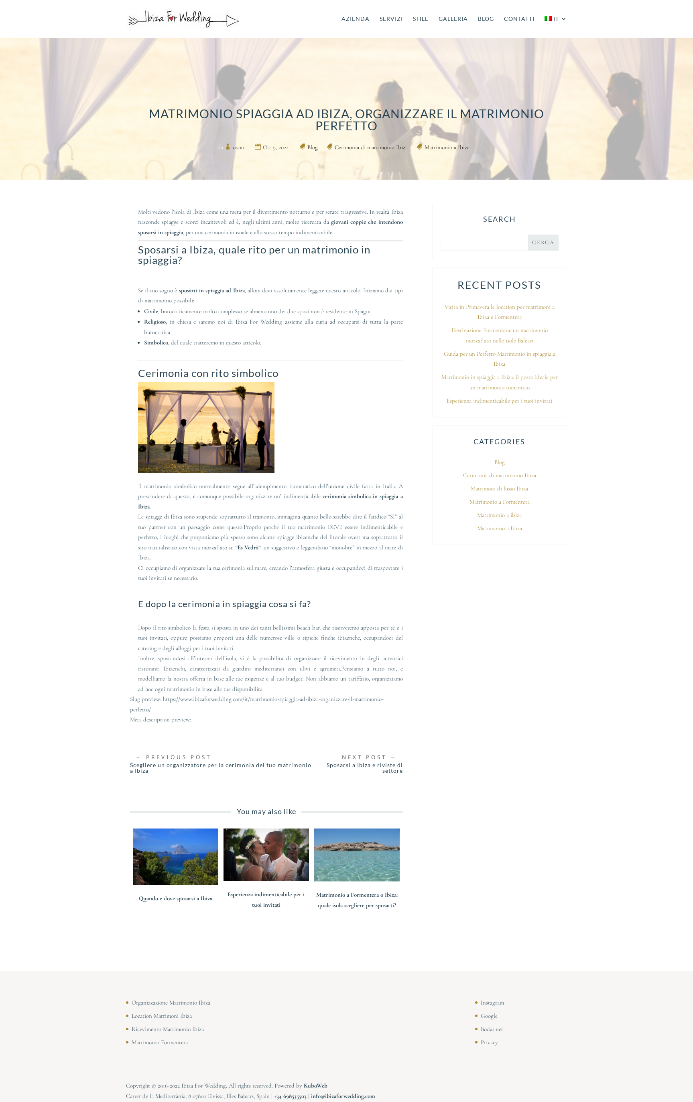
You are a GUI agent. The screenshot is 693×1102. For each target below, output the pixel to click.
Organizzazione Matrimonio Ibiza (171, 1002)
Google (489, 1015)
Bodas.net (492, 1029)
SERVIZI (391, 19)
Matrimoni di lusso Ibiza (499, 488)
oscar (238, 147)
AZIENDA (355, 19)
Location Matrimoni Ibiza (162, 1015)
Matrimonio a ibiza (499, 515)
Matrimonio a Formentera (499, 501)
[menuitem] (556, 27)
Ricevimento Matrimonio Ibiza (168, 1029)
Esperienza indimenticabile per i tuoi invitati (499, 400)
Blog (312, 147)
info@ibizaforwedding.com (343, 1096)
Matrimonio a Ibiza (447, 147)
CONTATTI (519, 19)
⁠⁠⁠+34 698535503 (290, 1096)
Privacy (489, 1042)
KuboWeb (315, 1085)
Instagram (492, 1002)
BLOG (486, 19)
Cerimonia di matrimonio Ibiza (371, 147)
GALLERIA (453, 19)
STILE (421, 19)
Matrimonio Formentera (160, 1042)
